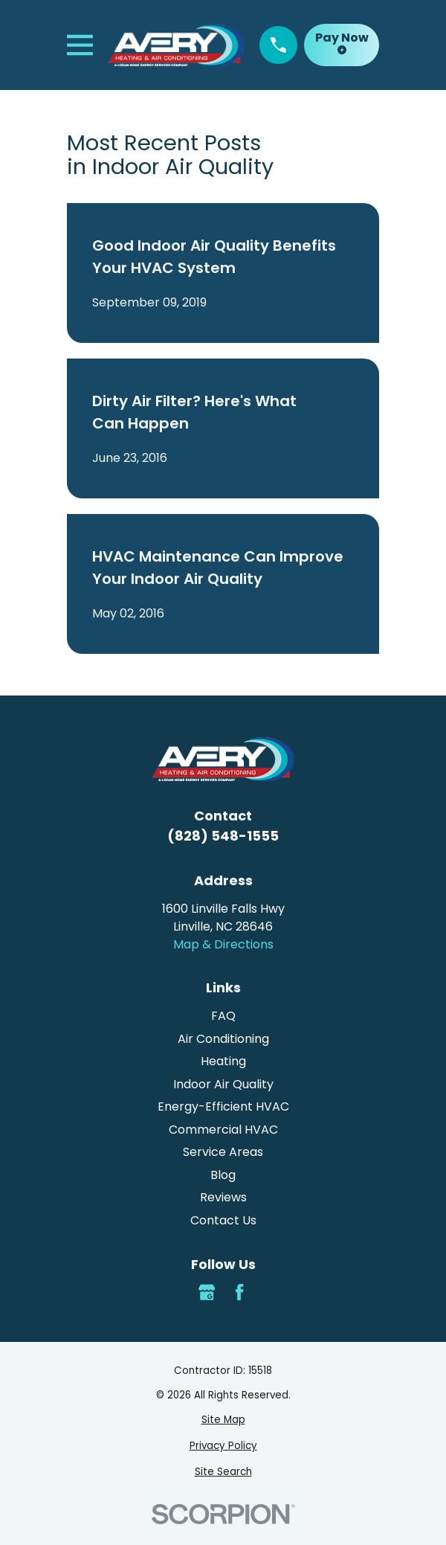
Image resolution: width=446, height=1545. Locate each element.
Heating (223, 1061)
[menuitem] (223, 1420)
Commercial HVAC (223, 1129)
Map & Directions (223, 944)
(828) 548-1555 (223, 835)
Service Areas (223, 1151)
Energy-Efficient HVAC (223, 1106)
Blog (223, 1174)
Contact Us (223, 1220)
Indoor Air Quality (223, 1084)
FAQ (223, 1015)
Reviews (223, 1197)
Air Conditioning (223, 1038)
